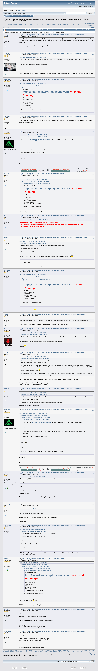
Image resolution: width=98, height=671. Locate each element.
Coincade (7, 116)
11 (19, 24)
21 (35, 24)
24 (40, 24)
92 (73, 26)
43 (72, 24)
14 (24, 24)
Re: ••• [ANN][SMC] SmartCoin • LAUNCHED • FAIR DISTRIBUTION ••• (43, 79)
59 (18, 26)
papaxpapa (7, 504)
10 (17, 24)
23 (39, 24)
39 (65, 24)
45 (75, 24)
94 (76, 26)
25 (42, 24)
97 (81, 26)
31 (52, 24)
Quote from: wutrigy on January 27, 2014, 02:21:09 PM (33, 332)
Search (17, 15)
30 (50, 24)
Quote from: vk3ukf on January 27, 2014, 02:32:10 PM (32, 529)
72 (40, 26)
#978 (93, 559)
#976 (93, 504)
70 (36, 26)
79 (51, 26)
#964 (93, 117)
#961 (93, 35)
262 (7, 27)
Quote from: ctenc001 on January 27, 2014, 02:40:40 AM (35, 87)
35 (59, 24)
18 (31, 24)
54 (10, 26)
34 (57, 24)
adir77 (6, 609)
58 (17, 26)
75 (45, 26)
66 (30, 26)
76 (46, 26)
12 (21, 24)
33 (55, 24)
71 (38, 26)
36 (60, 24)
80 (53, 26)
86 (63, 26)
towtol (6, 237)
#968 (93, 238)
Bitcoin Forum (7, 19)
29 (49, 24)
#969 (93, 271)
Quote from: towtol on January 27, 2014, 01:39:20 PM (33, 243)
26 (44, 24)
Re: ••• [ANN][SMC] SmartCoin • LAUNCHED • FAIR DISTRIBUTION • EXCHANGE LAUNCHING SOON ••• (54, 35)
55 (12, 26)
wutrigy (6, 35)
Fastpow (6, 53)
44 (74, 24)
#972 (93, 353)
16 (27, 24)
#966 (93, 174)
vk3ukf (6, 473)
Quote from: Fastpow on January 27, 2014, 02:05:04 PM (33, 318)
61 (22, 26)
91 (71, 26)
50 (3, 26)
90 (70, 26)
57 (15, 26)
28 (47, 24)
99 (3, 27)
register (24, 10)
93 (74, 26)
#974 (93, 410)
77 (48, 26)
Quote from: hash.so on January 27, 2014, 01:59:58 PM (33, 356)
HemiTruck (7, 353)
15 (26, 24)
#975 (93, 473)
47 (78, 24)
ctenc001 (7, 79)
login (19, 10)
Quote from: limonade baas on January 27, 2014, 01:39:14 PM (34, 219)
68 (33, 26)
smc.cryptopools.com (39, 139)
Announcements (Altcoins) (37, 19)
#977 (93, 526)
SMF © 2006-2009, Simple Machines (55, 668)
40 (67, 24)
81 (55, 26)
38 (64, 24)
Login (21, 15)
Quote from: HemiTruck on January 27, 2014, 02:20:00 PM (33, 413)
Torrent (26, 13)
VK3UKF (21, 501)
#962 (93, 54)
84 (60, 26)
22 (37, 24)
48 (80, 24)
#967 (93, 216)
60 (20, 26)
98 (83, 26)
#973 (93, 389)
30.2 (23, 13)
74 (43, 26)
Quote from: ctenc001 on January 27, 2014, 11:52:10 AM (34, 85)
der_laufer (7, 270)
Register (26, 15)
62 (23, 26)
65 (28, 26)
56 (13, 26)
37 (62, 24)
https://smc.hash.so (26, 360)
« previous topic (89, 23)
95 (78, 26)
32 (54, 24)
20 (34, 24)
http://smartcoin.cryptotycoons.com (46, 91)
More (31, 15)
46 (77, 24)
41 (69, 24)
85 (61, 26)
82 (56, 26)
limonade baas (8, 216)
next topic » (91, 25)
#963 (93, 80)
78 (50, 26)
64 (27, 26)
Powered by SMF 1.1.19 (39, 668)
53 (8, 26)
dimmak (6, 174)
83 (58, 26)
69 (35, 26)
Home (7, 15)
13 (22, 24)
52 (7, 26)
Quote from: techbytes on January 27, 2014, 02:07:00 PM (34, 415)
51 (5, 26)
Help (12, 15)
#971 (93, 329)
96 (79, 26)
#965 (93, 131)
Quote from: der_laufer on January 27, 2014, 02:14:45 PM (33, 562)
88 (66, 26)
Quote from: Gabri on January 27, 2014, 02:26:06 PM (32, 476)
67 (32, 26)
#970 (93, 315)
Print (92, 27)
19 (32, 24)
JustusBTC (7, 631)
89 (68, 26)
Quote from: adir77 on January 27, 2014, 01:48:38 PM (32, 241)
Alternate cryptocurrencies (20, 19)
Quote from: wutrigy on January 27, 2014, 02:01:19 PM (33, 57)
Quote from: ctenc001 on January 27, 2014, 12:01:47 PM (33, 83)
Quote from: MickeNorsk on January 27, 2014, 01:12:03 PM (35, 358)
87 (65, 26)
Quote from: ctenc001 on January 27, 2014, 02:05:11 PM (33, 178)
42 (70, 24)
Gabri (5, 329)
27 (45, 24)
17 (29, 24)
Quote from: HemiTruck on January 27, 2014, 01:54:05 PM (33, 134)
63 (25, 26)
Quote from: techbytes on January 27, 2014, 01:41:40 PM (34, 136)
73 (41, 26)
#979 (93, 609)
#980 (93, 632)
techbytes (7, 131)
